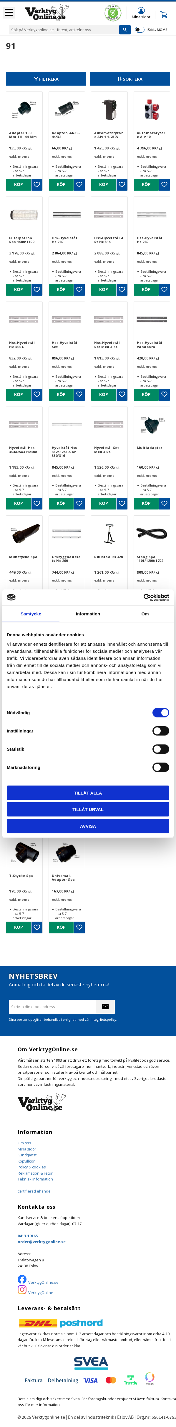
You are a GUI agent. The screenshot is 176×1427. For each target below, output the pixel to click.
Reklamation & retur (35, 1173)
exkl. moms (157, 29)
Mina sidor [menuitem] (141, 16)
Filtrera (49, 79)
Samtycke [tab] (31, 613)
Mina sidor (27, 1149)
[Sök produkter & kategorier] (64, 29)
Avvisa (88, 825)
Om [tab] (145, 613)
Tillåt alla (88, 792)
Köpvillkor (26, 1161)
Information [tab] (88, 613)
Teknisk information (35, 1179)
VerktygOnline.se (43, 1282)
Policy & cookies (32, 1167)
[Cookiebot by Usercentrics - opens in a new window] (143, 597)
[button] (9, 13)
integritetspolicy (103, 1019)
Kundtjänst (27, 1155)
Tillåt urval (88, 809)
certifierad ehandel (35, 1191)
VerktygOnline (40, 1292)
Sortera (132, 79)
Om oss (24, 1142)
